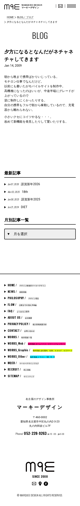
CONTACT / (21, 330)
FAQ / (18, 311)
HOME (10, 17)
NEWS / (17, 291)
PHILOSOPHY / (23, 298)
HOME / (27, 285)
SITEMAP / (21, 376)
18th (18, 192)
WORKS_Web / (37, 343)
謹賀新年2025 (24, 199)
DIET (17, 207)
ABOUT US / (20, 317)
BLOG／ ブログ (25, 17)
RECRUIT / (19, 369)
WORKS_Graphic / (40, 350)
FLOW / (22, 304)
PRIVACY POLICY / (27, 324)
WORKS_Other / (31, 356)
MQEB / (23, 363)
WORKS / (20, 337)
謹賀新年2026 (24, 184)
